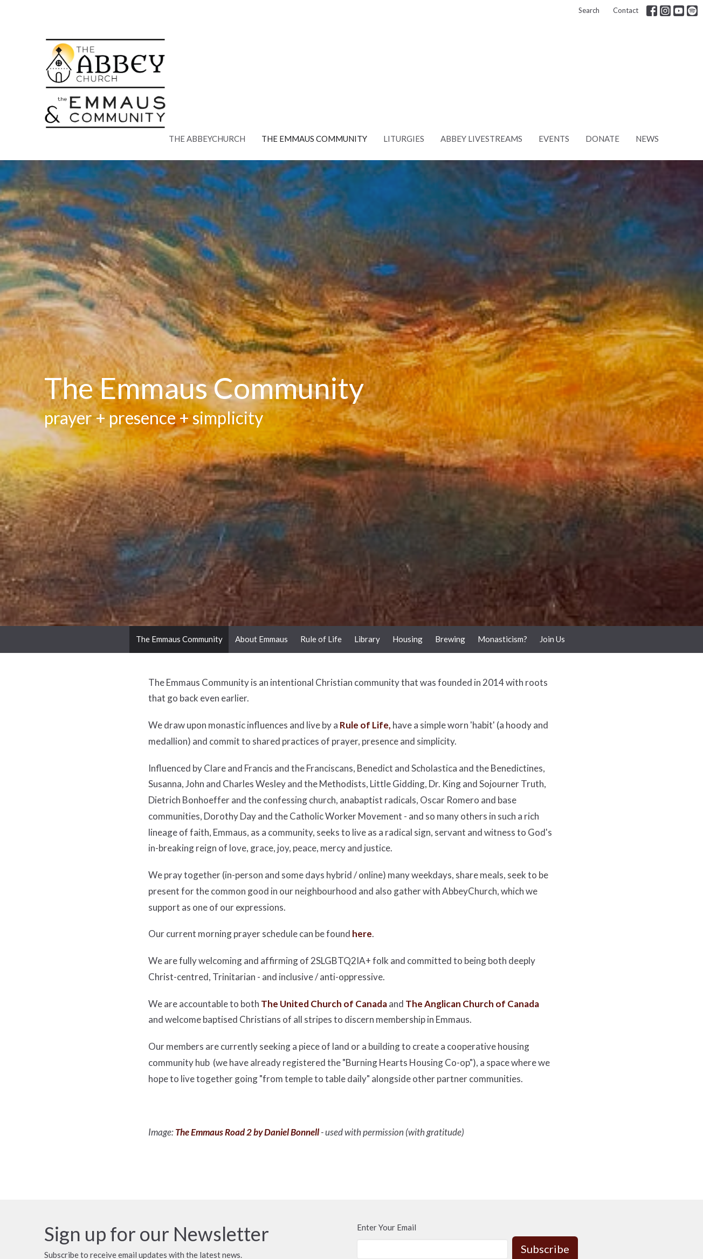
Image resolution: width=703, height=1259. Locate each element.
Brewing (450, 639)
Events (554, 138)
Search (588, 10)
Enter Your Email (386, 1227)
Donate (602, 138)
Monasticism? (502, 639)
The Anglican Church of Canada (472, 1003)
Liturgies (403, 138)
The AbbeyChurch (207, 138)
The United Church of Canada (324, 1003)
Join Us (552, 639)
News (647, 138)
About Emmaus (261, 639)
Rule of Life (321, 639)
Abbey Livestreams (481, 138)
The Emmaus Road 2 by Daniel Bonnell (247, 1132)
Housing (407, 639)
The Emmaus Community (314, 138)
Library (367, 639)
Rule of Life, (365, 725)
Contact (625, 10)
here (362, 933)
